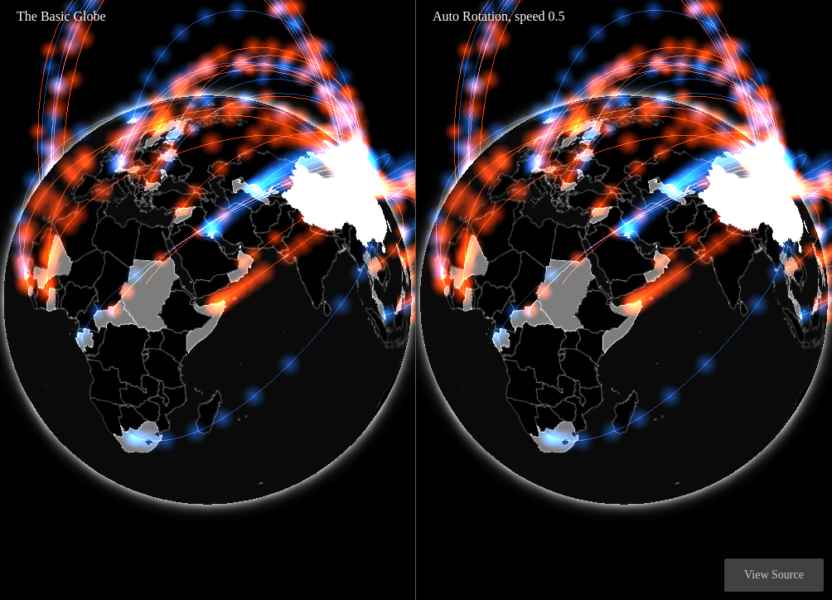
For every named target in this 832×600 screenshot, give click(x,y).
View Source (774, 575)
